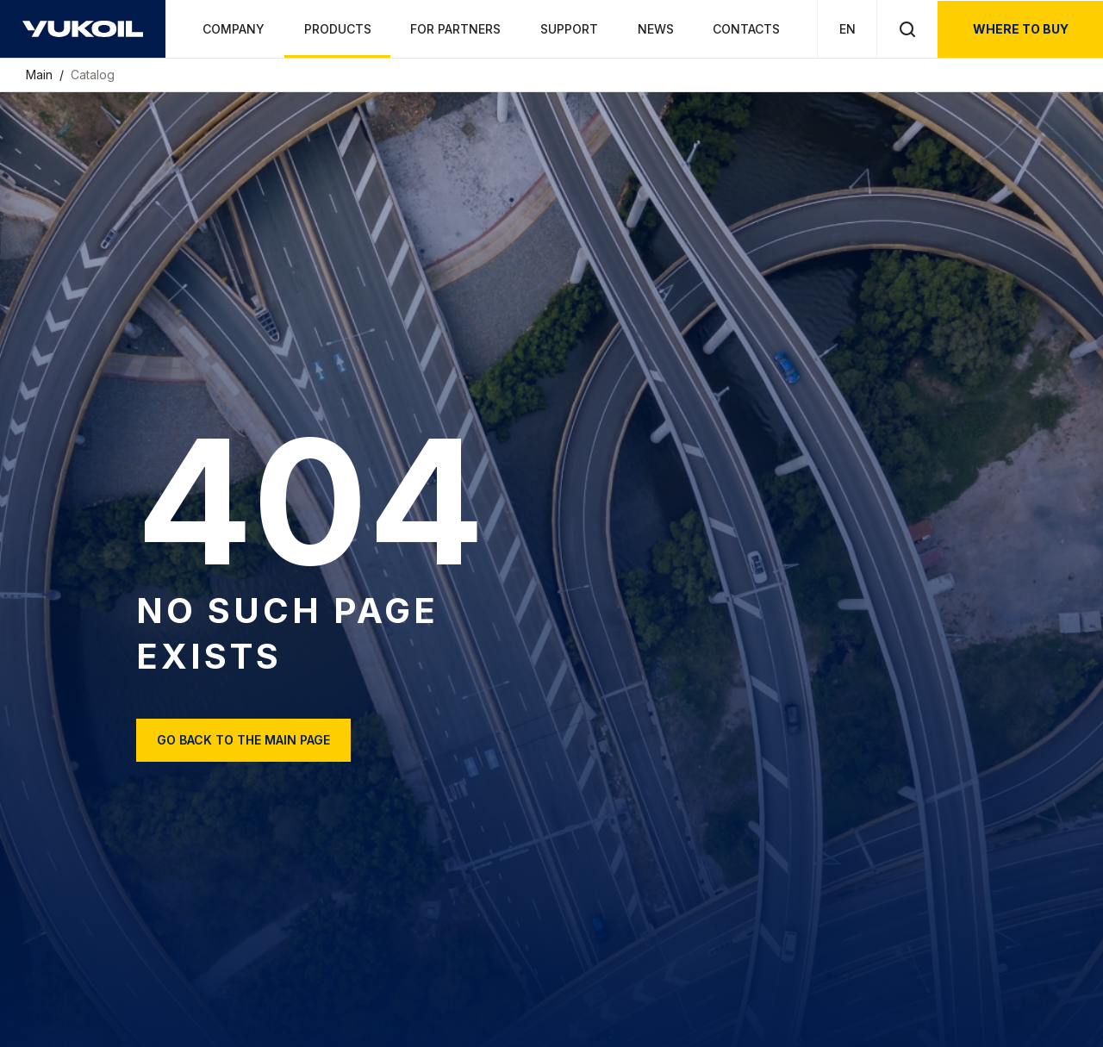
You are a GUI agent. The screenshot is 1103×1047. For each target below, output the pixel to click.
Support (569, 29)
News (656, 29)
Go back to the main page (243, 739)
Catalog (93, 74)
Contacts (746, 29)
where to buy (1021, 29)
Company (234, 29)
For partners (455, 29)
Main (41, 74)
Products (337, 29)
